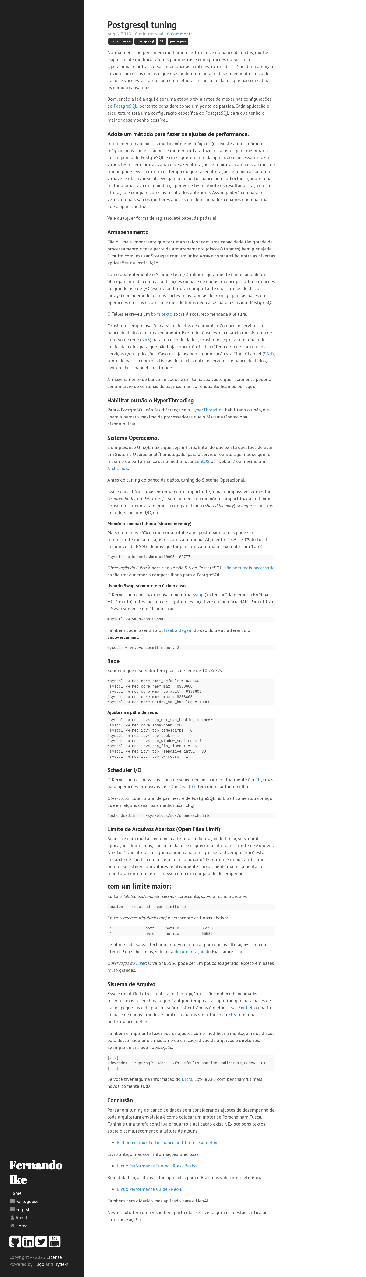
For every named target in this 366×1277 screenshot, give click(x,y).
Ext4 (242, 1008)
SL (162, 41)
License (54, 1257)
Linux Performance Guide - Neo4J (150, 1189)
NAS (145, 340)
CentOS (202, 461)
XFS (232, 1015)
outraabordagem (176, 630)
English (23, 1209)
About (21, 1218)
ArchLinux (117, 468)
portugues (178, 41)
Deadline (188, 787)
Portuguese (27, 1201)
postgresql (145, 41)
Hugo (38, 1264)
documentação (189, 951)
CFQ (259, 780)
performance (120, 41)
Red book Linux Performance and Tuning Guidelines (169, 1143)
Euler (141, 963)
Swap (198, 595)
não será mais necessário (249, 568)
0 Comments (180, 34)
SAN (268, 354)
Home (15, 1193)
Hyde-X (61, 1264)
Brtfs (187, 1079)
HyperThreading (207, 410)
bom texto (161, 314)
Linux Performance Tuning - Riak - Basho (157, 1166)
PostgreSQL (125, 106)
